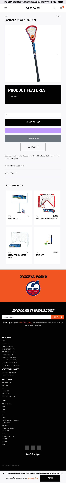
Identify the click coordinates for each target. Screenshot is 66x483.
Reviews (11, 173)
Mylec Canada (7, 404)
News (3, 341)
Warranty (5, 394)
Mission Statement (9, 352)
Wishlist (5, 385)
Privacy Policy (7, 354)
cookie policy (33, 478)
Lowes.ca (5, 433)
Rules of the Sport (9, 373)
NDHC (4, 415)
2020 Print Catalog (9, 357)
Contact (5, 343)
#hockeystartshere (9, 360)
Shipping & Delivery (16, 166)
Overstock (6, 423)
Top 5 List (5, 431)
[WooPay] (33, 130)
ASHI (3, 409)
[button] (9, 53)
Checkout (5, 391)
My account (6, 383)
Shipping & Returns (9, 396)
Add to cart (33, 122)
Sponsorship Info (8, 349)
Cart (3, 388)
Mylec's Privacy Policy (25, 322)
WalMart (5, 425)
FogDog (4, 441)
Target (4, 439)
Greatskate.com (8, 436)
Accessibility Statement (11, 365)
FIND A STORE (33, 138)
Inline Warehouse (8, 428)
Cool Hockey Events (9, 362)
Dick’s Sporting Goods (10, 420)
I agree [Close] (50, 478)
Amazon (5, 417)
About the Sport (8, 375)
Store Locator (7, 346)
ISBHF (4, 406)
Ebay (3, 444)
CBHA (3, 412)
